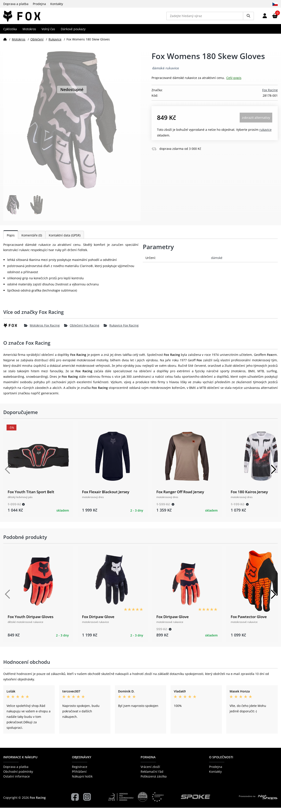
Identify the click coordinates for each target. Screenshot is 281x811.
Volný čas (48, 32)
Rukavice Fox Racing (121, 329)
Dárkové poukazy (73, 32)
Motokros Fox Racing (42, 329)
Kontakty (56, 4)
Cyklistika (10, 32)
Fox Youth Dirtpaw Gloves (30, 619)
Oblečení (37, 42)
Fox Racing (270, 93)
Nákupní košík (82, 780)
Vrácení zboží (150, 770)
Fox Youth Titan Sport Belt (31, 494)
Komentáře (31, 238)
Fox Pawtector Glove (249, 619)
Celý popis (233, 81)
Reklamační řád (152, 775)
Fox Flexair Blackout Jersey (105, 494)
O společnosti (221, 760)
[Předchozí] (7, 472)
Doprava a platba (15, 4)
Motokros (29, 32)
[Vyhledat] (248, 17)
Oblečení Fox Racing (81, 329)
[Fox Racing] (13, 328)
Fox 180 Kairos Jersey (249, 494)
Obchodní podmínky (18, 775)
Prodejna (39, 4)
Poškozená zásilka (154, 780)
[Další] (273, 472)
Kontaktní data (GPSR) (64, 238)
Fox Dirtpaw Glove (98, 619)
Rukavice (55, 42)
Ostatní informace (16, 780)
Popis (11, 238)
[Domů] (5, 42)
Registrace (79, 770)
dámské (216, 261)
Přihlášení (79, 775)
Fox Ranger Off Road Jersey (180, 494)
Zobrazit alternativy (256, 121)
